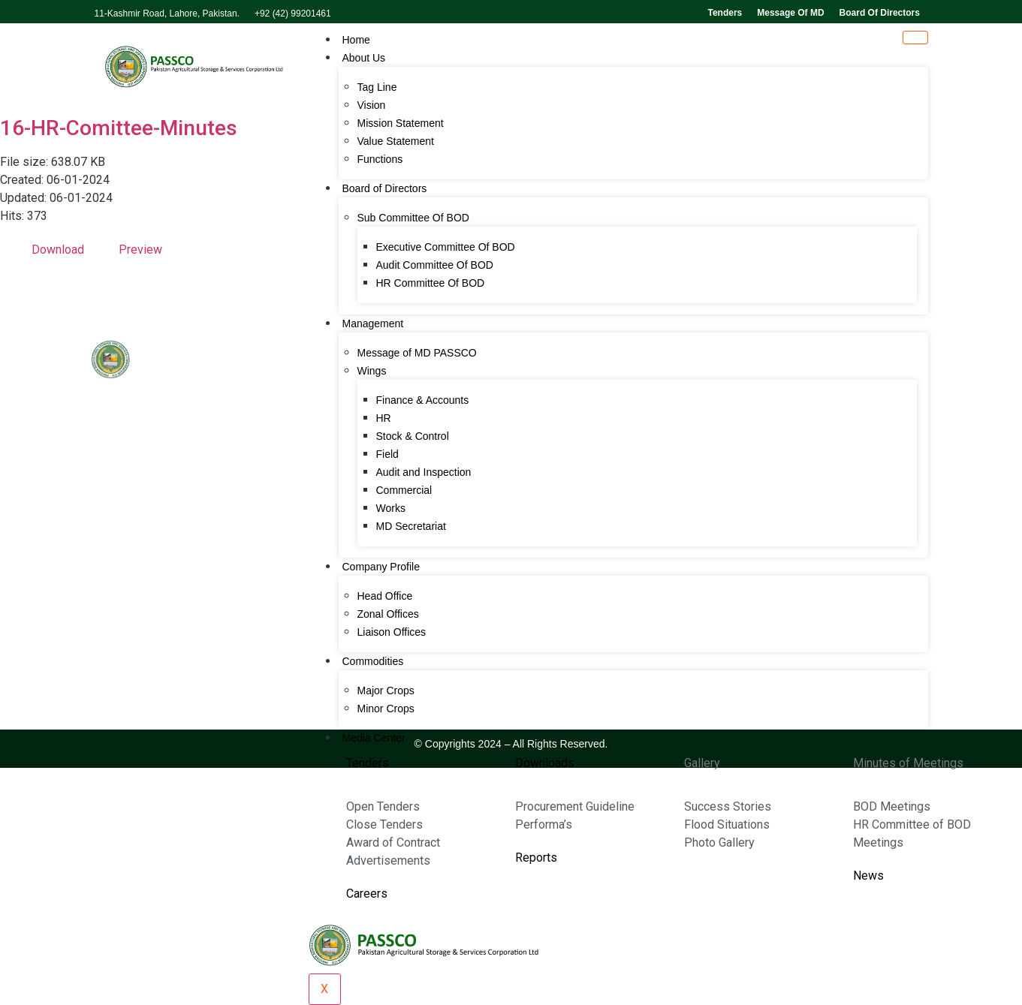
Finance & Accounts (422, 400)
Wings (372, 371)
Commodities (373, 661)
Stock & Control (412, 436)
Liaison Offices (392, 632)
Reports (536, 857)
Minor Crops (386, 709)
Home (356, 40)
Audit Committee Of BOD (434, 265)
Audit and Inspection (424, 472)
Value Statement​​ (395, 141)
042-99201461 (143, 637)
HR (383, 418)
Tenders (724, 13)
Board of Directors (384, 188)
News (868, 875)
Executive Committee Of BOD (445, 247)
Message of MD (790, 13)
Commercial (404, 490)
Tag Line (377, 87)
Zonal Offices (388, 614)
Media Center (373, 738)
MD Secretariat (411, 526)
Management (373, 323)
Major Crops (386, 691)
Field (387, 454)
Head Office (385, 596)
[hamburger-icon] (915, 37)
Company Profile (381, 567)
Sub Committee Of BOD (413, 218)
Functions (380, 159)
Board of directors (880, 13)
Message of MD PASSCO (417, 353)
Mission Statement (400, 123)
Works (390, 508)
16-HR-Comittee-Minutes (118, 128)
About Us (364, 58)
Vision (371, 105)
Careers (366, 893)
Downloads (544, 763)
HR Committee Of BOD (430, 283)
